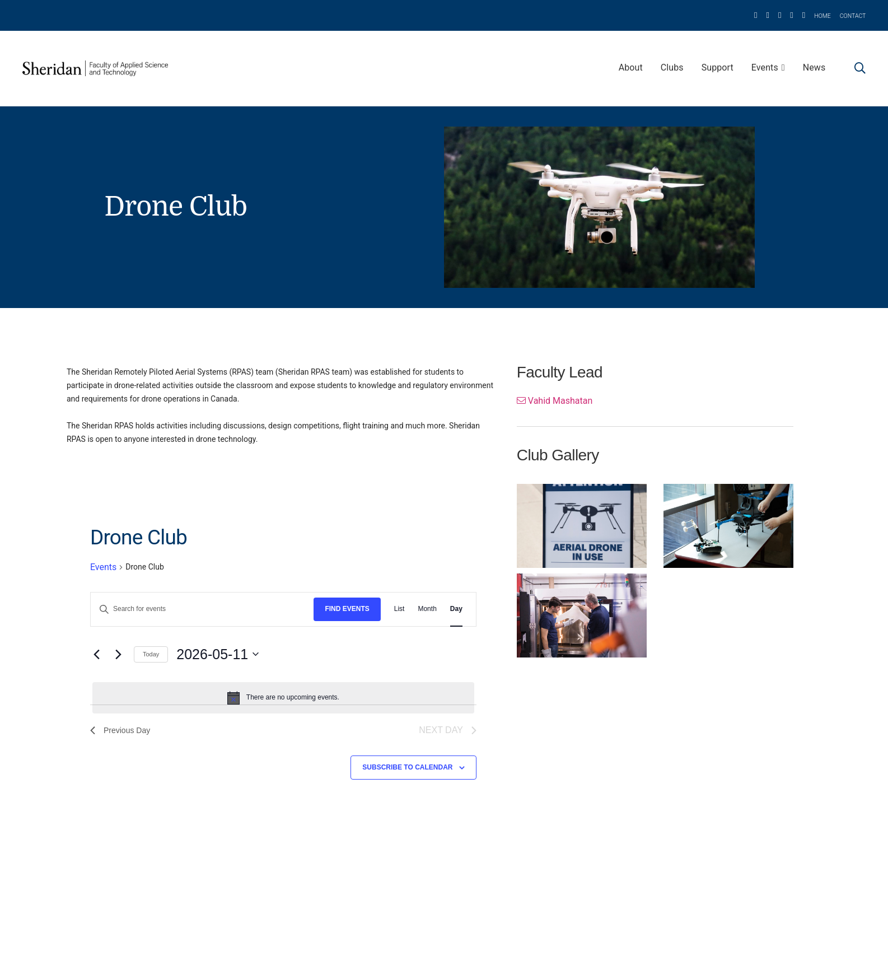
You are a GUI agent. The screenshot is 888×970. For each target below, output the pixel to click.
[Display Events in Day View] (456, 609)
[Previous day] (97, 654)
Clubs (672, 67)
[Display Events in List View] (399, 609)
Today (151, 654)
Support (717, 67)
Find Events (347, 609)
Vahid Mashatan (554, 400)
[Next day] (118, 654)
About (631, 67)
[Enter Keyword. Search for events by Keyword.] (202, 609)
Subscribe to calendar (407, 767)
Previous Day (120, 730)
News (814, 67)
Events (764, 67)
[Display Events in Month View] (427, 609)
